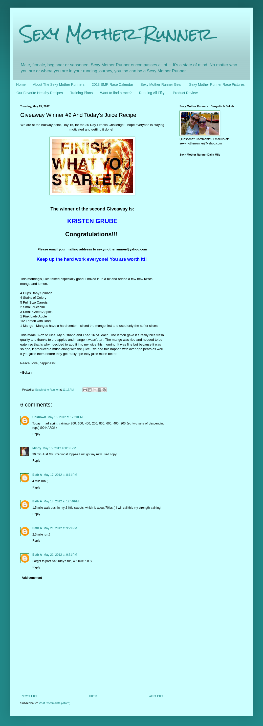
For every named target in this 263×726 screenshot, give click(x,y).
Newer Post (29, 696)
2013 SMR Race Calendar (112, 84)
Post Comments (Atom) (54, 703)
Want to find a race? (116, 93)
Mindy (36, 448)
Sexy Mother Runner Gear (161, 84)
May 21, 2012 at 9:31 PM (60, 555)
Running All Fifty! (152, 93)
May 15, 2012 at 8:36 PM (59, 448)
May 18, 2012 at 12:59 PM (61, 501)
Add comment (32, 578)
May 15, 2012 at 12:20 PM (65, 417)
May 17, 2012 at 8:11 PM (60, 475)
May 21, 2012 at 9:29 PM (60, 528)
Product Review (185, 93)
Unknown (39, 417)
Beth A (37, 475)
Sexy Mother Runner (116, 34)
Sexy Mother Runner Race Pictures (217, 84)
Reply (36, 434)
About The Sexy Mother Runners (58, 84)
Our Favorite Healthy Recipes (39, 93)
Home (21, 84)
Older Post (156, 696)
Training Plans (81, 93)
